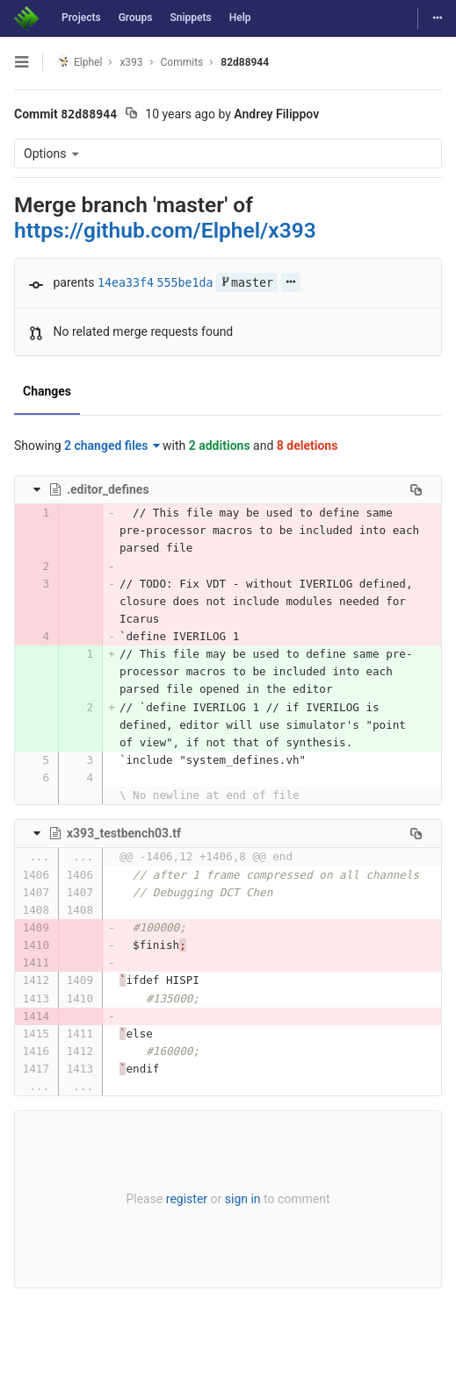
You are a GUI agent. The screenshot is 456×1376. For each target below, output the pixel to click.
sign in (243, 1199)
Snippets (190, 17)
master (247, 282)
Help (240, 17)
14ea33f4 (126, 282)
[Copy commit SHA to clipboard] (131, 115)
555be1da (185, 282)
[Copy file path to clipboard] (416, 489)
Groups (136, 17)
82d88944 (245, 62)
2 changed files (112, 445)
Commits (182, 62)
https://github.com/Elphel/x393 (165, 230)
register (186, 1199)
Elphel (79, 61)
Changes (47, 391)
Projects (81, 17)
